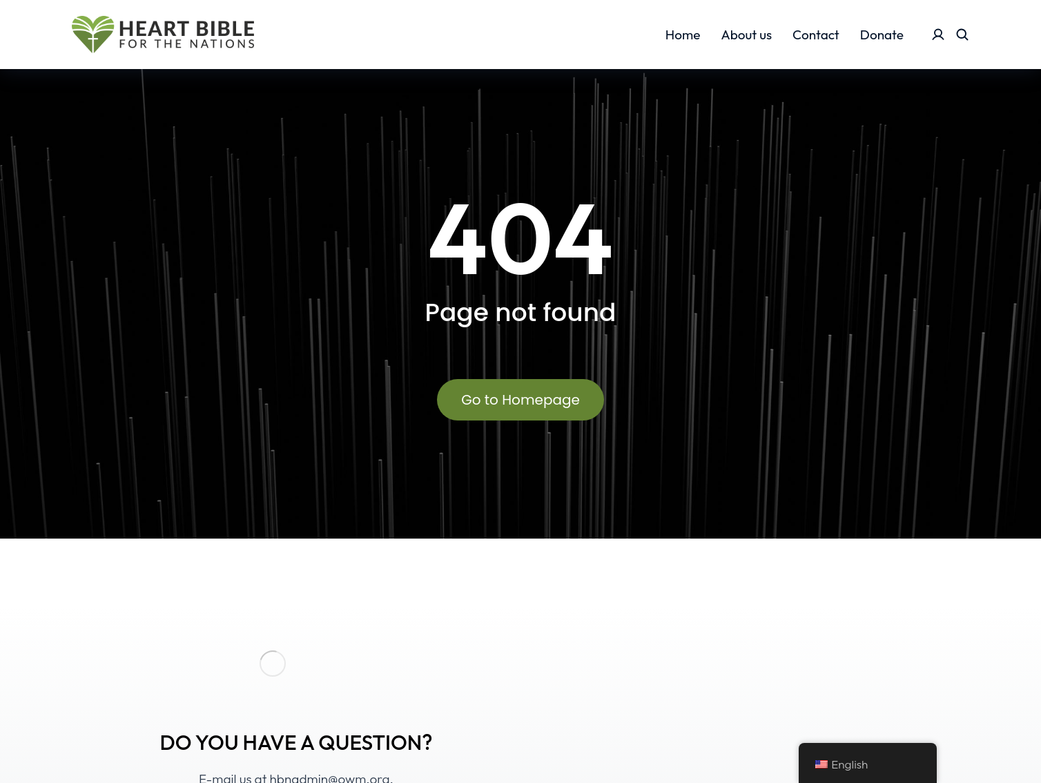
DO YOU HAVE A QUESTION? (295, 742)
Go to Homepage (520, 399)
